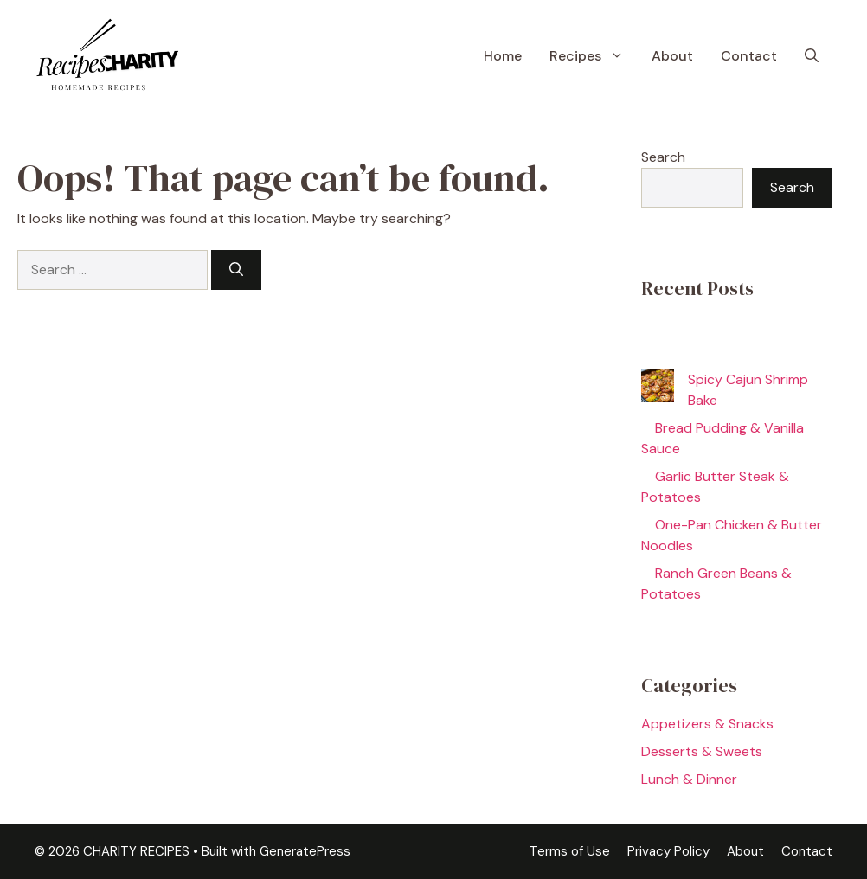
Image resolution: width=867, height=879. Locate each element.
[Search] (236, 270)
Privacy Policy (668, 851)
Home (503, 56)
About (672, 56)
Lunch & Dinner (689, 779)
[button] (811, 56)
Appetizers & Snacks (707, 724)
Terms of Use (570, 851)
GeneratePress (305, 851)
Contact (749, 56)
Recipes (593, 56)
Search (663, 157)
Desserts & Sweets (701, 751)
